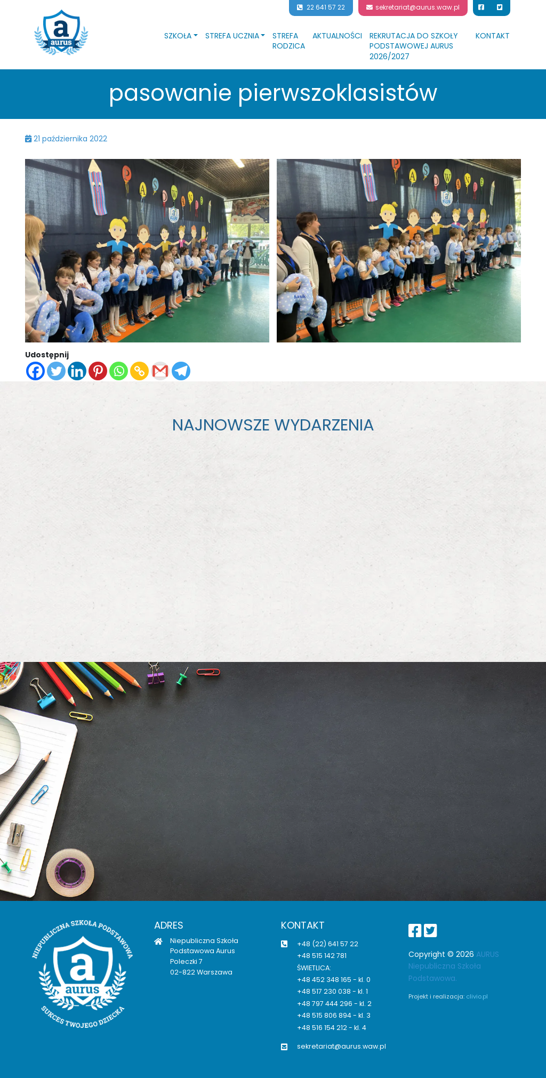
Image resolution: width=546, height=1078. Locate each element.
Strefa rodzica (288, 41)
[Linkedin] (77, 371)
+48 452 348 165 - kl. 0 (334, 979)
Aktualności (337, 35)
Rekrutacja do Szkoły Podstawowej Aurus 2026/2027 (414, 46)
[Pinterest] (98, 371)
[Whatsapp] (118, 371)
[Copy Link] (139, 371)
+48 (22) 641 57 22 (327, 943)
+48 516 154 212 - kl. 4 (331, 1027)
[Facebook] (35, 371)
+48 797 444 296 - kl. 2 (334, 1003)
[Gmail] (160, 371)
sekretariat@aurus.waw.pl (413, 7)
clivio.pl (477, 996)
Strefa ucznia (232, 35)
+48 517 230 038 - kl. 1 (332, 991)
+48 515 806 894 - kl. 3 (334, 1015)
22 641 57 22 (321, 7)
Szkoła (177, 35)
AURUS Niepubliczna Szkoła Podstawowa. (453, 966)
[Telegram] (181, 371)
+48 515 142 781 (322, 955)
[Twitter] (56, 371)
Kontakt (493, 35)
